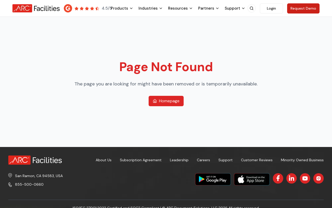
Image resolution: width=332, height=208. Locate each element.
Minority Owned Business (302, 160)
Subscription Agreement (141, 160)
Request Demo (303, 8)
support (235, 8)
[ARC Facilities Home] (36, 8)
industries (151, 8)
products (122, 8)
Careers (203, 160)
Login (271, 8)
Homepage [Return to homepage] (166, 101)
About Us (104, 160)
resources (180, 8)
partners (208, 8)
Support (225, 160)
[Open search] (251, 8)
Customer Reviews (257, 160)
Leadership (179, 160)
